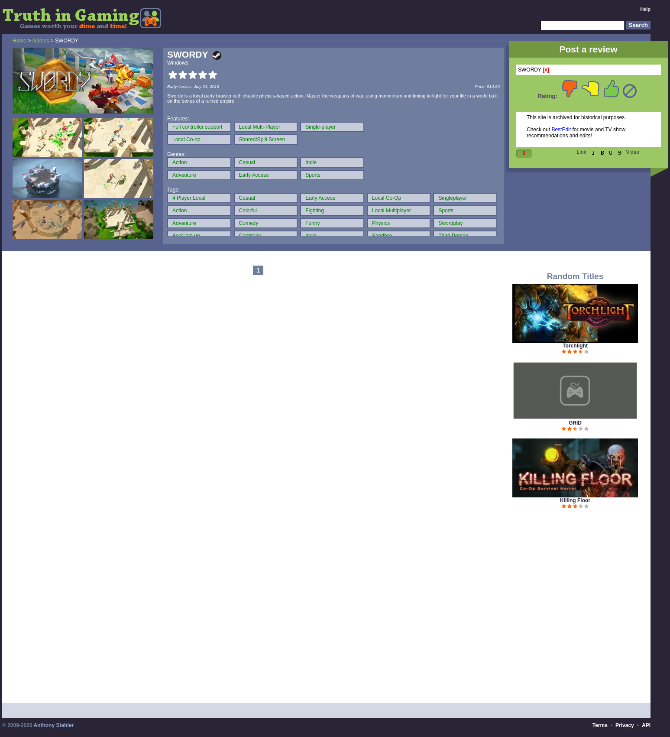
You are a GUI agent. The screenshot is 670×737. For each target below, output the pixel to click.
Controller (250, 236)
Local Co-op (186, 139)
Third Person (453, 236)
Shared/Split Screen (262, 139)
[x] (546, 70)
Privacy (624, 725)
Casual (247, 162)
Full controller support (197, 127)
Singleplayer (452, 198)
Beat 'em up (186, 236)
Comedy (249, 223)
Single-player (320, 127)
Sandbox (382, 236)
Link (581, 152)
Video (632, 152)
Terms (600, 725)
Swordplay (450, 223)
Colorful (248, 211)
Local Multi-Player (259, 127)
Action (179, 162)
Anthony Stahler (53, 725)
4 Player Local (188, 198)
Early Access (254, 175)
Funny (312, 223)
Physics (381, 223)
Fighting (314, 211)
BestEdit (561, 130)
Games (40, 41)
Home (19, 41)
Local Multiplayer (391, 211)
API (646, 725)
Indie (311, 162)
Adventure (184, 175)
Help (645, 9)
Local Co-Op (386, 198)
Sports (312, 175)
